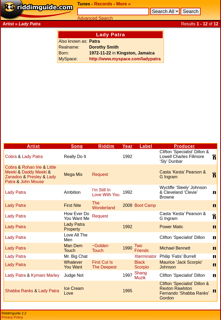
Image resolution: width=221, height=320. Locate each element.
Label (146, 146)
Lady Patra (32, 156)
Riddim (106, 146)
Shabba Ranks (19, 291)
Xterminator (145, 256)
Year (128, 146)
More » (123, 3)
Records (103, 3)
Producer (184, 146)
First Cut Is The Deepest (104, 264)
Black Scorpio (141, 264)
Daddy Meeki (34, 172)
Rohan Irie (32, 167)
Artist (33, 146)
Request (100, 174)
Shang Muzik (140, 275)
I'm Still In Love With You (105, 192)
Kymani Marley (45, 275)
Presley (34, 177)
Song (77, 146)
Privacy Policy (12, 317)
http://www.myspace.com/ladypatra (125, 59)
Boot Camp (145, 205)
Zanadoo (13, 177)
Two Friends (141, 248)
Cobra (11, 156)
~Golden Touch (100, 248)
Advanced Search (95, 18)
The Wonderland (103, 205)
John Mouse (32, 181)
